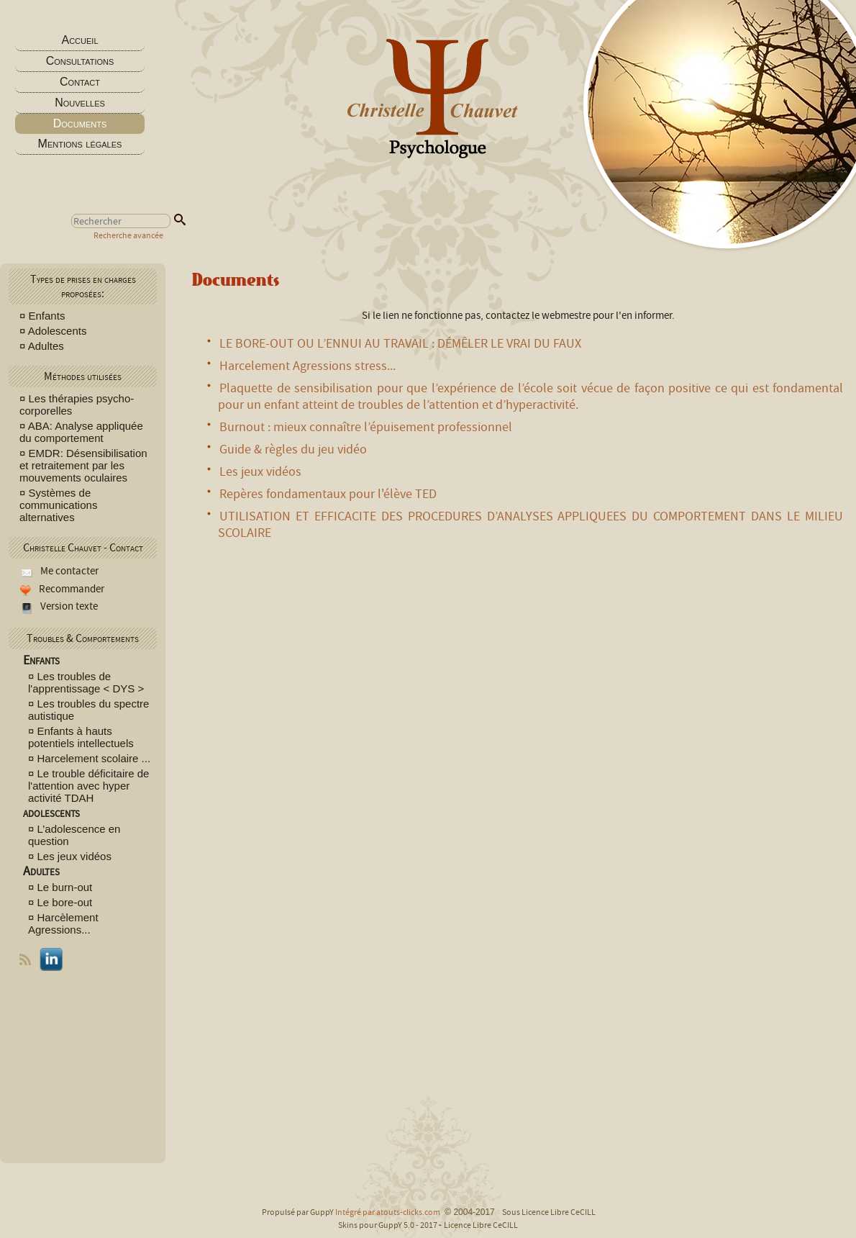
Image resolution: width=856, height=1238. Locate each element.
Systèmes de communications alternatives (58, 505)
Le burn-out (65, 887)
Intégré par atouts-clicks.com (387, 1212)
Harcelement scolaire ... (94, 758)
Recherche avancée (128, 235)
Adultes (46, 346)
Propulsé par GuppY (298, 1212)
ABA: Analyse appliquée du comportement (81, 432)
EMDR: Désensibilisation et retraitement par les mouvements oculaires (83, 465)
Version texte (68, 606)
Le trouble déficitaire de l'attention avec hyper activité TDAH (88, 785)
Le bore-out (65, 902)
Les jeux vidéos (74, 856)
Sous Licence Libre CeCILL (549, 1212)
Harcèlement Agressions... (63, 923)
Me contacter (68, 571)
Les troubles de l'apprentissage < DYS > (86, 682)
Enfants (47, 316)
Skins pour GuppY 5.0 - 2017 (388, 1225)
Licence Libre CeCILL (481, 1225)
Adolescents (59, 331)
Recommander (70, 589)
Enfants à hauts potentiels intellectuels (81, 737)
